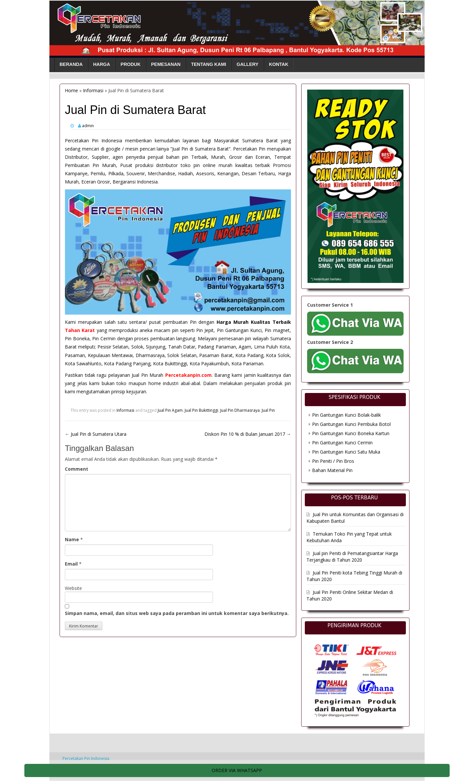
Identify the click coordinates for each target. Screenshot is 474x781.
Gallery (247, 64)
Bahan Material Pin (332, 470)
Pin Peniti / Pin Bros (333, 461)
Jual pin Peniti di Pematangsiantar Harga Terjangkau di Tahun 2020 (352, 556)
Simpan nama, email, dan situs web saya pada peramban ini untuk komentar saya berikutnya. (177, 613)
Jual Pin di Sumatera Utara (95, 434)
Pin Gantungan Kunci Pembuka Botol (351, 424)
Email (71, 564)
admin (88, 125)
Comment (76, 469)
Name (72, 539)
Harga (101, 64)
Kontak (278, 64)
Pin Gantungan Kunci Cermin (342, 442)
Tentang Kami (208, 64)
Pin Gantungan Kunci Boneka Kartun (350, 433)
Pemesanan (165, 64)
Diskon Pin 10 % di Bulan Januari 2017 (247, 434)
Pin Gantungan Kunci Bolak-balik (346, 415)
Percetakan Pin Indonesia (86, 758)
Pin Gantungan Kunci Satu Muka (346, 452)
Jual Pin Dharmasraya (240, 410)
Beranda (71, 64)
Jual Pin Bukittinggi (201, 410)
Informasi (93, 90)
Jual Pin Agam (170, 410)
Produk (130, 64)
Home (71, 90)
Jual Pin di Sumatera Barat (200, 149)
